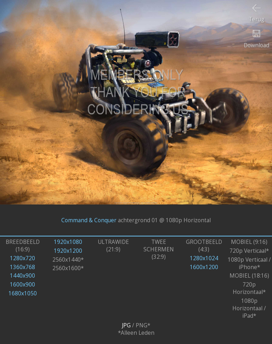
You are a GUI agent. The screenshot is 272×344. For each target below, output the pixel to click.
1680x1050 (22, 293)
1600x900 (22, 284)
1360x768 (22, 267)
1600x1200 (204, 267)
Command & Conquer (89, 220)
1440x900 (22, 275)
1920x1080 (68, 242)
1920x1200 (68, 251)
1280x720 (22, 258)
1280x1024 (204, 258)
